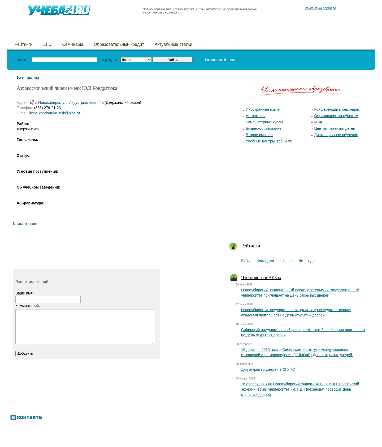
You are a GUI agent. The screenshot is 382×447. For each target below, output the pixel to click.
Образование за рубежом (336, 116)
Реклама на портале (320, 8)
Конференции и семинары (337, 109)
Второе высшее (259, 135)
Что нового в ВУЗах (261, 277)
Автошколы (256, 116)
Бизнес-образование (263, 128)
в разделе (109, 60)
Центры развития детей (334, 128)
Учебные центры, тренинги (269, 141)
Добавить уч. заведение (227, 34)
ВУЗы (21, 34)
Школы (76, 34)
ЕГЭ (47, 44)
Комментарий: (27, 305)
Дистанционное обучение (336, 135)
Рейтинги (24, 44)
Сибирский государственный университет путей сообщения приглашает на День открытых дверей (303, 332)
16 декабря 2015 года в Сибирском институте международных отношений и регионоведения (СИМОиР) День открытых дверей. (297, 352)
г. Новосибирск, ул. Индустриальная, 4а (69, 102)
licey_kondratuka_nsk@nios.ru (54, 113)
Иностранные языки (263, 109)
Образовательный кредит (119, 44)
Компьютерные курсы (264, 122)
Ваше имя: (24, 293)
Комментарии (25, 223)
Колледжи (47, 34)
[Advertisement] (300, 196)
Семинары (72, 44)
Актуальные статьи (173, 44)
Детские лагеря (151, 34)
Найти (21, 60)
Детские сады (109, 34)
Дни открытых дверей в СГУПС (268, 369)
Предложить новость (285, 34)
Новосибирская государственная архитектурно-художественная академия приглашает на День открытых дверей (296, 312)
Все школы (28, 78)
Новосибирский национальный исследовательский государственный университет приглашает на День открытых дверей (300, 292)
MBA (318, 122)
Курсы (184, 34)
